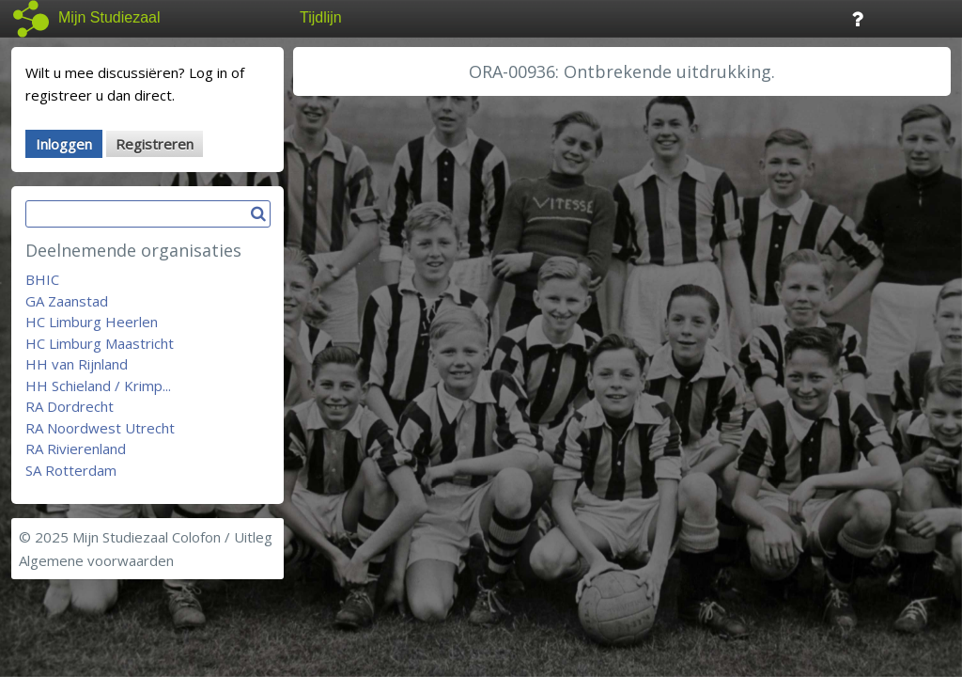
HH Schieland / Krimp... (98, 385)
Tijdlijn (321, 17)
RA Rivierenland (75, 448)
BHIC (42, 279)
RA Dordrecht (69, 406)
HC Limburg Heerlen (91, 321)
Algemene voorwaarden (96, 560)
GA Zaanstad (66, 300)
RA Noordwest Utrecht (100, 427)
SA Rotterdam (70, 470)
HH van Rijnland (76, 363)
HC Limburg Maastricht (99, 343)
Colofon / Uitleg (222, 536)
